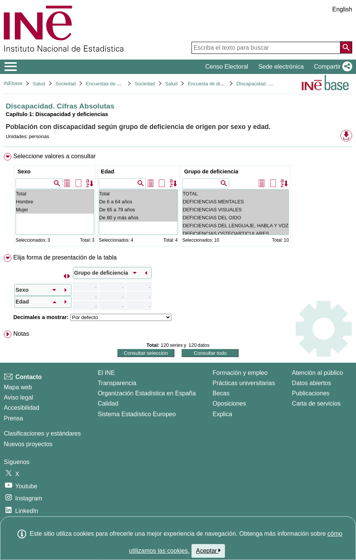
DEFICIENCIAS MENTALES (236, 202)
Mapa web (18, 387)
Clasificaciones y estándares (42, 433)
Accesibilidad (21, 407)
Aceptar (208, 550)
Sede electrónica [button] (281, 66)
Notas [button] (21, 333)
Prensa (13, 418)
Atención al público (317, 373)
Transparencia (117, 383)
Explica (222, 414)
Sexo (23, 171)
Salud (39, 84)
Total (55, 194)
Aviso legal (18, 397)
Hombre (55, 202)
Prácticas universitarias (243, 383)
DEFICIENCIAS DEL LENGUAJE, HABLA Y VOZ (236, 226)
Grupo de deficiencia (211, 171)
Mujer (55, 210)
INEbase (13, 83)
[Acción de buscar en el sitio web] (346, 47)
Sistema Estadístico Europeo (137, 414)
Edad (107, 171)
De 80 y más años (138, 218)
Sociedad (65, 84)
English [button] (342, 9)
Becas (220, 393)
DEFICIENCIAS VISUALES (236, 210)
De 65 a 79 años (138, 210)
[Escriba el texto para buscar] (265, 48)
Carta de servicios (316, 403)
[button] (331, 67)
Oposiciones (229, 403)
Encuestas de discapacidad (115, 84)
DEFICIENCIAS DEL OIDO (236, 218)
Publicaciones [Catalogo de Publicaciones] (310, 393)
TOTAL (236, 194)
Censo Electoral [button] (226, 66)
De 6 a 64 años (138, 202)
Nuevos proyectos (28, 444)
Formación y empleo (239, 373)
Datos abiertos (311, 383)
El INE (106, 373)
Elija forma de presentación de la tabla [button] (65, 257)
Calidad (108, 403)
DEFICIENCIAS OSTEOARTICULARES (236, 234)
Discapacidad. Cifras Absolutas (269, 84)
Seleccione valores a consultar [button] (54, 156)
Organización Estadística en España (147, 393)
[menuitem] (178, 201)
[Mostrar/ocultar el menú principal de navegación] (11, 67)
